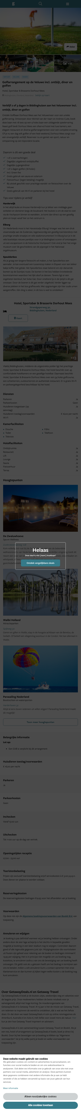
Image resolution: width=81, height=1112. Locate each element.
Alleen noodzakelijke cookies (40, 1096)
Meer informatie (10, 1088)
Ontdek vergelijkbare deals (40, 563)
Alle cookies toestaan (40, 1105)
